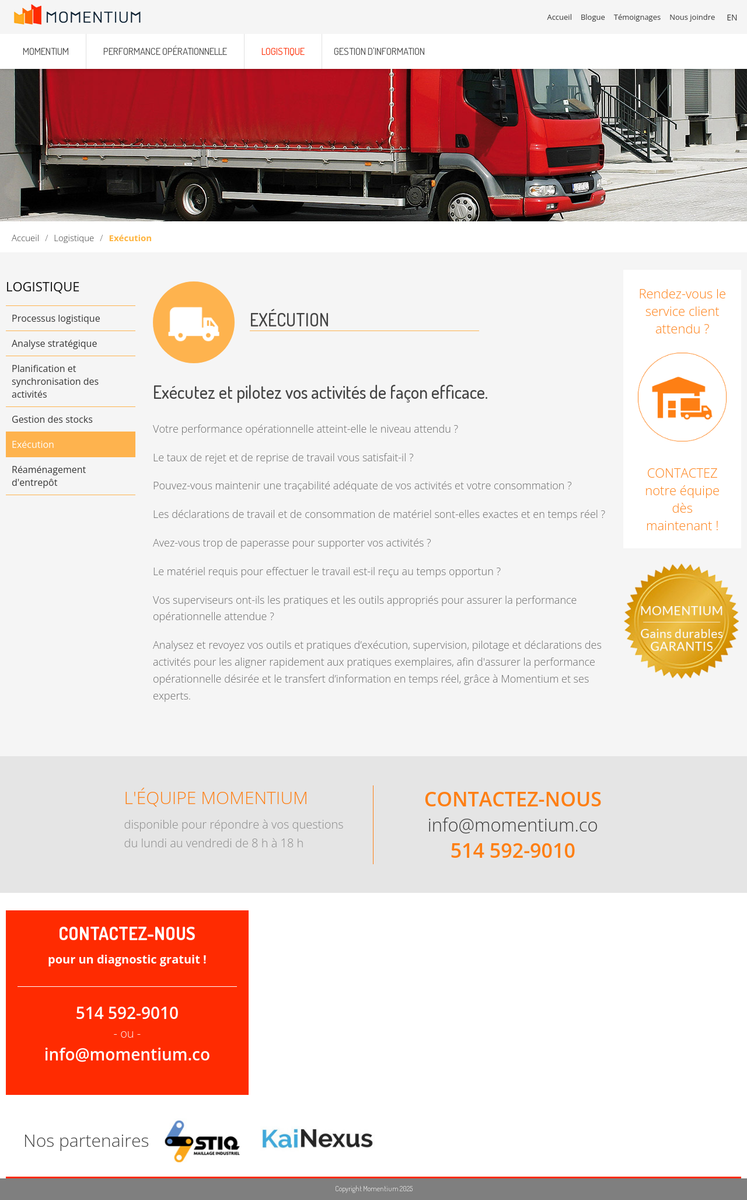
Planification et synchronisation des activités (55, 381)
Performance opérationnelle (165, 48)
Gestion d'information (379, 48)
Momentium (46, 48)
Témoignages (638, 17)
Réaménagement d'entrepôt (49, 476)
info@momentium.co (513, 824)
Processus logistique (56, 318)
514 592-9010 (513, 850)
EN (733, 17)
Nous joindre (693, 17)
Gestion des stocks (52, 419)
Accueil (25, 238)
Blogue (593, 17)
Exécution (33, 444)
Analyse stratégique (54, 343)
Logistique (74, 238)
